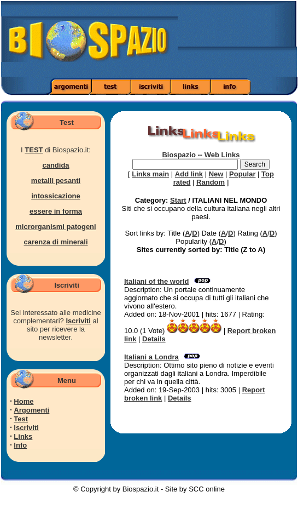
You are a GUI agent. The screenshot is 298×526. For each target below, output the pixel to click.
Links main (150, 174)
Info (20, 445)
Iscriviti (78, 321)
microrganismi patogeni (55, 226)
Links (23, 436)
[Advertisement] (255, 42)
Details (154, 339)
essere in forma (56, 211)
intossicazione (55, 196)
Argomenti (31, 410)
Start (178, 200)
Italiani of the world (156, 281)
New (216, 174)
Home (23, 401)
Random (210, 182)
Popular (242, 174)
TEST (34, 150)
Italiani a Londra (151, 357)
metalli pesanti (55, 180)
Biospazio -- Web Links (200, 155)
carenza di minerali (55, 242)
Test (21, 419)
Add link (189, 174)
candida (55, 165)
